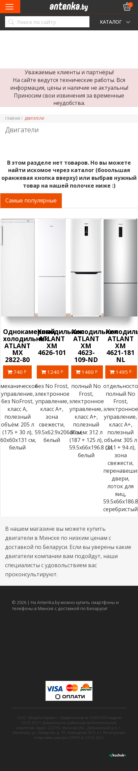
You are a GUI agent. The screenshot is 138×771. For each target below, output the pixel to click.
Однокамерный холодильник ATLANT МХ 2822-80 (29, 345)
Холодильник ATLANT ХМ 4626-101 (60, 342)
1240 (52, 372)
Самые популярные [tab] (31, 200)
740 (17, 372)
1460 (87, 372)
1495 (121, 372)
